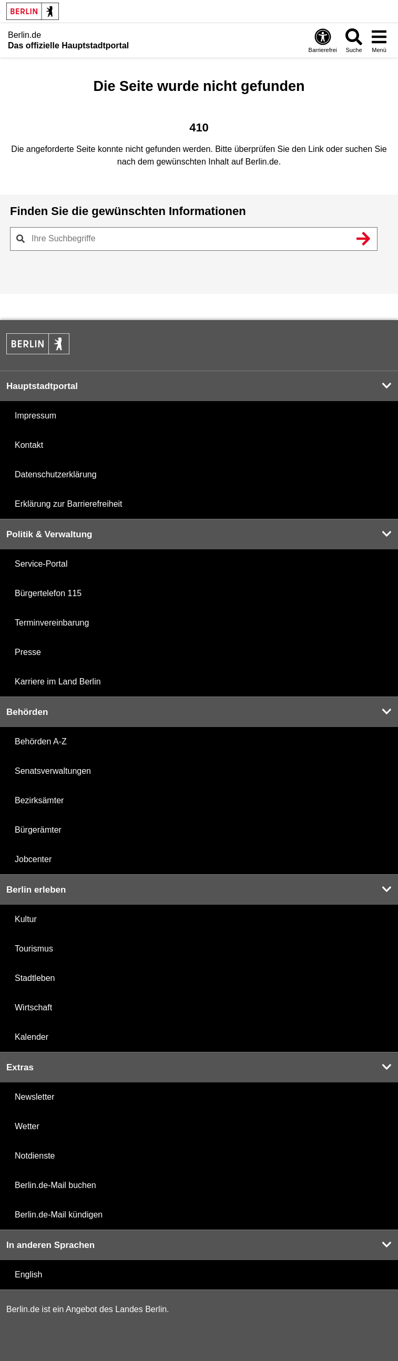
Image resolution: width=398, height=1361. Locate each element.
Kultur (26, 919)
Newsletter (35, 1096)
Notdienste (35, 1155)
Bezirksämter (39, 800)
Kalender (31, 1036)
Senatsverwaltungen (53, 770)
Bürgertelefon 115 (48, 593)
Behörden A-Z (41, 741)
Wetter (27, 1126)
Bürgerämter (38, 829)
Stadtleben (35, 978)
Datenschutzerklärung (56, 474)
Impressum (35, 415)
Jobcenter (33, 859)
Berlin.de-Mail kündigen (59, 1214)
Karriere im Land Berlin (58, 681)
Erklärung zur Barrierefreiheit (69, 503)
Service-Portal (41, 563)
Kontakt (29, 445)
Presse (28, 652)
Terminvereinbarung (52, 622)
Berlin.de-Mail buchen (55, 1185)
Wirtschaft (33, 1007)
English (28, 1274)
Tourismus (34, 948)
